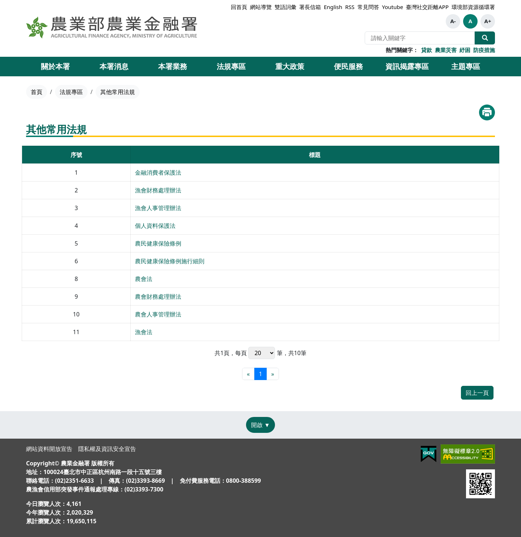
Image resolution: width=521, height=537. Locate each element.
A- (453, 21)
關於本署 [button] (55, 66)
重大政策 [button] (289, 66)
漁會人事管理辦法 (158, 208)
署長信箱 (310, 6)
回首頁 (239, 6)
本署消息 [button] (113, 66)
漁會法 (143, 332)
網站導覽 (261, 6)
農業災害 (446, 50)
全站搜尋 (485, 37)
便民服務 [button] (348, 66)
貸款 (426, 50)
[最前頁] (248, 374)
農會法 (143, 279)
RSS (350, 6)
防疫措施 (484, 50)
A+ (487, 21)
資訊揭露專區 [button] (407, 66)
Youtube (392, 6)
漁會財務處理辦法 (158, 190)
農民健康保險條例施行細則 (169, 261)
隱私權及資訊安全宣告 (107, 449)
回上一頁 (477, 393)
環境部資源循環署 (473, 6)
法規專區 (71, 92)
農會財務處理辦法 (158, 297)
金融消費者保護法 (158, 172)
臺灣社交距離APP (427, 6)
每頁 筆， (261, 353)
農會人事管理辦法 (158, 314)
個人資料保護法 (155, 226)
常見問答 (368, 6)
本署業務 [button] (172, 66)
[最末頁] (273, 374)
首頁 (36, 92)
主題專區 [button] (465, 66)
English (333, 6)
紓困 (464, 50)
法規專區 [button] (231, 66)
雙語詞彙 (285, 6)
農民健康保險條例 (158, 243)
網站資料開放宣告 (49, 449)
